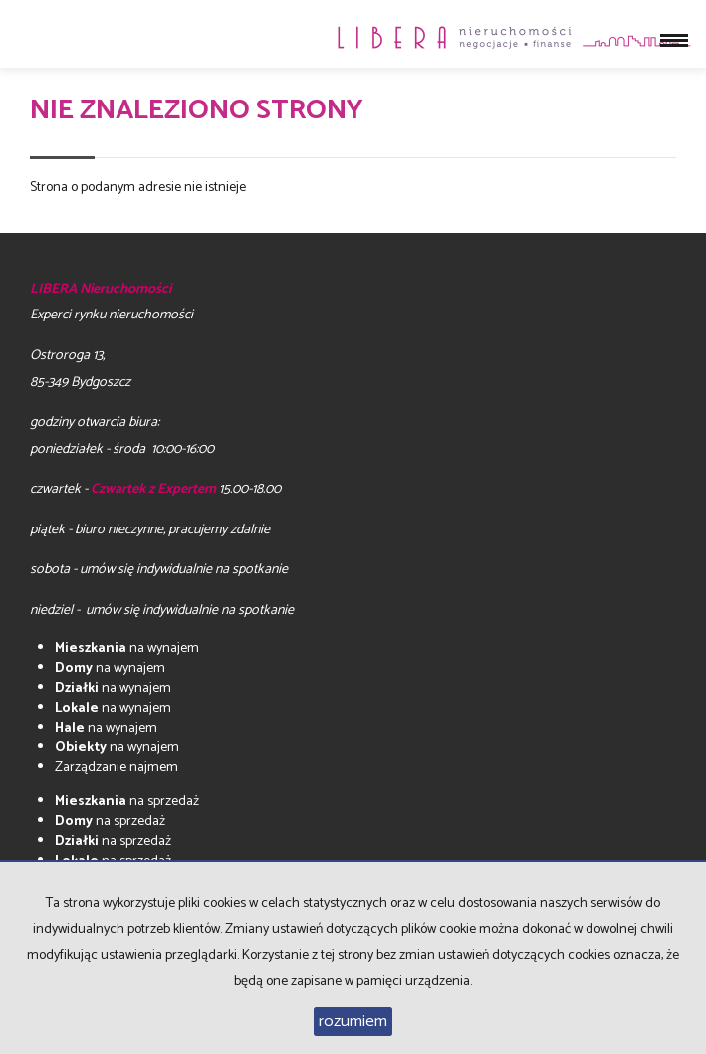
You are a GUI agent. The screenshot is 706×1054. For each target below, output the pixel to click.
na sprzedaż (127, 801)
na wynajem (127, 648)
